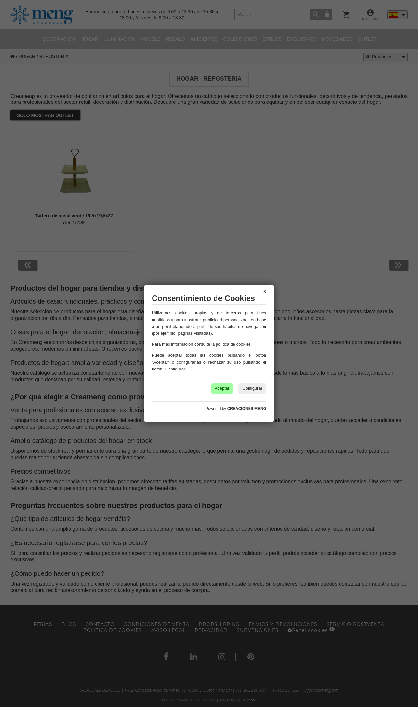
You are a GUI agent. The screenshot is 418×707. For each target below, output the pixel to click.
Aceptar (222, 388)
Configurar (252, 388)
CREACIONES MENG (246, 408)
